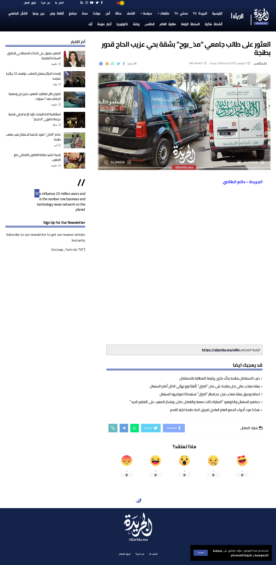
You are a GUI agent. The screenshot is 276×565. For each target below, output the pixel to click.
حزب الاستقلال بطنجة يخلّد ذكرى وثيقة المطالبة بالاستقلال (219, 378)
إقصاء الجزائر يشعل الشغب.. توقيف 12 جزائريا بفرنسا (33, 76)
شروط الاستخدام (241, 555)
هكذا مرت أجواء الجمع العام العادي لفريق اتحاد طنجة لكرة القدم (215, 409)
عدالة (54, 124)
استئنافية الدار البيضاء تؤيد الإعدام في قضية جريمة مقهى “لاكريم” (34, 116)
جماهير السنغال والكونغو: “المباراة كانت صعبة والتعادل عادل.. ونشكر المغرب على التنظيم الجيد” (195, 401)
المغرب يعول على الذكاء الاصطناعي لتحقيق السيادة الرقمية (34, 55)
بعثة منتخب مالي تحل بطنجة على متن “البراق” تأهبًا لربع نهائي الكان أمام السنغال (205, 386)
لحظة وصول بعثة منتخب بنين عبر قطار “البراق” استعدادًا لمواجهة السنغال (210, 394)
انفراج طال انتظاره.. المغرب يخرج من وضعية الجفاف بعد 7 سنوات (35, 96)
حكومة (54, 63)
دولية (55, 84)
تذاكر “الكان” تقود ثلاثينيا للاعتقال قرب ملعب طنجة (33, 136)
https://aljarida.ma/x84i (221, 350)
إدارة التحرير (260, 63)
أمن (55, 145)
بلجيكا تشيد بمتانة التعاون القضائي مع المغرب (37, 157)
